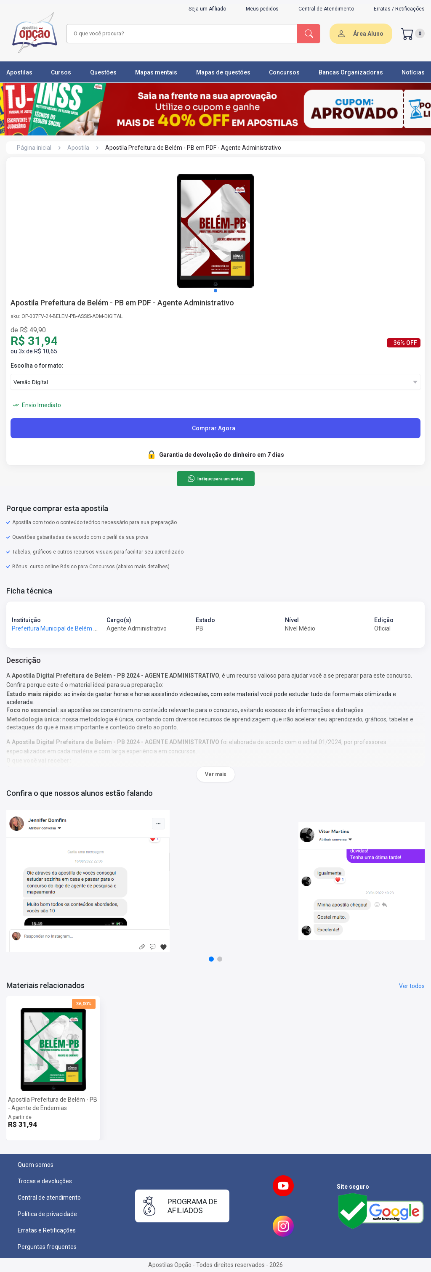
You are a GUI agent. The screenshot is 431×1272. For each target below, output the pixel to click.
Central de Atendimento (326, 9)
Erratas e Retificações (47, 1230)
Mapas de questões (223, 72)
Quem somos (35, 1164)
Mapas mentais (156, 72)
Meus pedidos (262, 9)
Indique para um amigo (215, 478)
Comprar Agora (213, 428)
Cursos (61, 72)
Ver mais (215, 774)
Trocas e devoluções (45, 1181)
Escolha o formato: (37, 365)
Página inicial (34, 147)
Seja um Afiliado (207, 9)
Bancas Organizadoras (351, 72)
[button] (215, 290)
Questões (103, 72)
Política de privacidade (47, 1214)
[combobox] (181, 33)
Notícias (413, 72)
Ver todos (412, 986)
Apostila (78, 147)
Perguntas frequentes (47, 1246)
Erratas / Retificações (399, 9)
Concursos (284, 72)
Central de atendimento (49, 1197)
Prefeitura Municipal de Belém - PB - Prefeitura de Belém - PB (93, 628)
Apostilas (19, 72)
